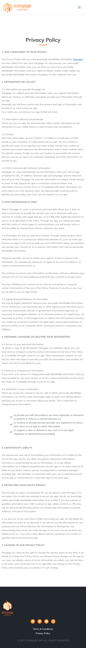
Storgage (78, 59)
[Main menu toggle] (79, 7)
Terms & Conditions (43, 628)
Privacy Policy (43, 633)
